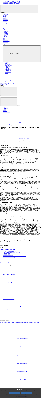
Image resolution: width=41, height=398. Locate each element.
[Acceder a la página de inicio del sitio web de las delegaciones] (1, 309)
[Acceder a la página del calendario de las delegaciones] (4, 309)
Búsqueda (2, 85)
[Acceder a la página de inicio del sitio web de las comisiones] (1, 307)
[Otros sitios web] (22, 53)
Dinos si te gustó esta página (5, 262)
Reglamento (22, 237)
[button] (16, 318)
